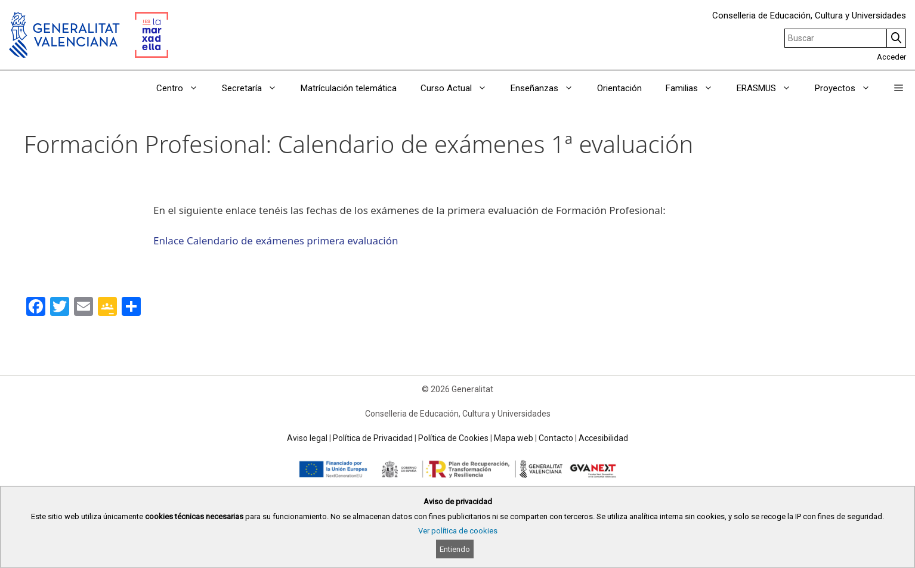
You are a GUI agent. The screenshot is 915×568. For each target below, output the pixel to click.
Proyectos (848, 88)
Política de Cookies (453, 438)
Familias (695, 88)
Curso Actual (460, 88)
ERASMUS (770, 88)
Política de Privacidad (373, 438)
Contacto (556, 438)
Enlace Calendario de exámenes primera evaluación (275, 240)
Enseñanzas (548, 88)
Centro (183, 88)
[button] (898, 88)
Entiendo (455, 549)
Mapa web (513, 438)
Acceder (891, 56)
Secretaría (255, 88)
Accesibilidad (603, 438)
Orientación (619, 88)
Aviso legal (307, 438)
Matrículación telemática (349, 88)
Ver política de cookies (457, 530)
